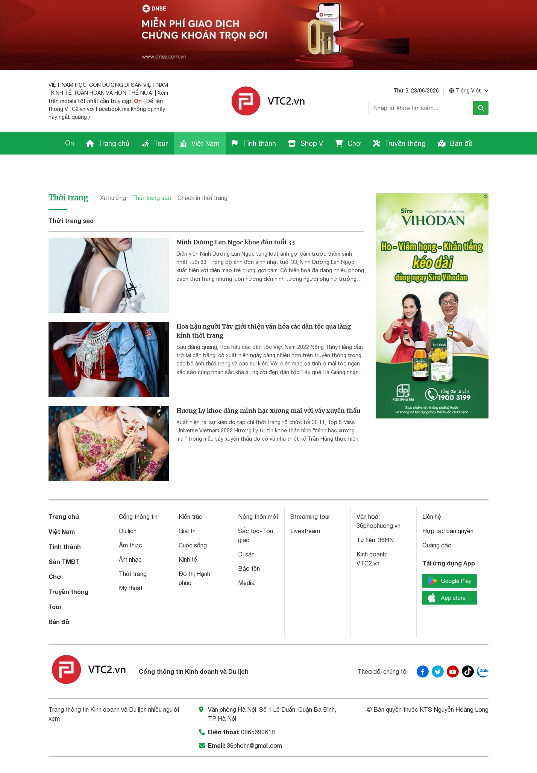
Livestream (305, 510)
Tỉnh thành (254, 143)
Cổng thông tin (138, 496)
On (138, 101)
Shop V (305, 143)
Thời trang (68, 177)
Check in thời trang (202, 177)
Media (246, 562)
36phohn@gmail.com (254, 725)
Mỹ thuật (131, 567)
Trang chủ (107, 143)
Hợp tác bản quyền (447, 510)
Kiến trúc (190, 496)
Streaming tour (310, 496)
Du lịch (128, 510)
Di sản (246, 533)
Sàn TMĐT (64, 541)
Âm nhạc (130, 539)
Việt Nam (200, 143)
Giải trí (187, 510)
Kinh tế (188, 539)
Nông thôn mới (258, 496)
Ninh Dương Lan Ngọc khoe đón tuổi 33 (235, 222)
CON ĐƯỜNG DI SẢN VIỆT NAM (128, 85)
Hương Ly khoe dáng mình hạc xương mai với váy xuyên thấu (268, 390)
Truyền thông (399, 143)
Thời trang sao (151, 177)
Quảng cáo (437, 524)
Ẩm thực (130, 524)
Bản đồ (455, 143)
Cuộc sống (193, 524)
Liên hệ (431, 496)
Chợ (348, 143)
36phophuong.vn (378, 505)
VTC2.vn (367, 543)
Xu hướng (113, 177)
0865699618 (258, 711)
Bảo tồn (249, 548)
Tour (154, 143)
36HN (386, 519)
